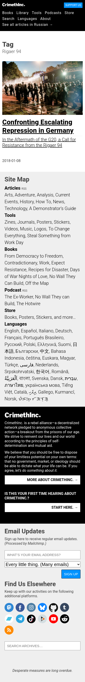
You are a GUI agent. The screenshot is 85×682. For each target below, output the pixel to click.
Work (44, 263)
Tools (37, 13)
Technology (16, 208)
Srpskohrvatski (19, 371)
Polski (29, 344)
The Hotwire (28, 303)
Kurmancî (64, 392)
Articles (12, 188)
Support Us (73, 5)
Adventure (25, 195)
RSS (24, 188)
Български (27, 351)
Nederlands (46, 365)
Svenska (40, 378)
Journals (26, 222)
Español (29, 331)
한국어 (42, 371)
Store (69, 13)
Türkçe (11, 365)
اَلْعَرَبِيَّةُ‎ (11, 378)
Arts (9, 195)
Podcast (13, 290)
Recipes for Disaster (48, 269)
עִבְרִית (71, 378)
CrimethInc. (13, 4)
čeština (33, 358)
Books (7, 13)
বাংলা (24, 378)
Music (26, 229)
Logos (40, 229)
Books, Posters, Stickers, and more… (40, 317)
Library (23, 13)
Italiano (46, 331)
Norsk (10, 398)
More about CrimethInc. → (52, 480)
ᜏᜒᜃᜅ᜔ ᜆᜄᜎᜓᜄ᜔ (33, 398)
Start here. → (64, 507)
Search (8, 19)
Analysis (45, 195)
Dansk (56, 378)
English (12, 331)
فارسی (27, 365)
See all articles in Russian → (27, 24)
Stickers (62, 222)
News (58, 201)
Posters (44, 222)
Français (13, 337)
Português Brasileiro (43, 337)
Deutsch (63, 331)
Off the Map (37, 283)
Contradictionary (21, 263)
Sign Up (71, 574)
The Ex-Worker (19, 297)
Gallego (45, 392)
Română (59, 371)
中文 (44, 351)
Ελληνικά (46, 344)
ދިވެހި (32, 392)
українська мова (42, 385)
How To (43, 201)
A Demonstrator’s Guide (52, 208)
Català (20, 392)
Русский (13, 344)
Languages (27, 19)
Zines (10, 222)
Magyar (67, 358)
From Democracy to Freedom (34, 256)
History (27, 201)
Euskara (50, 358)
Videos (11, 229)
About (45, 19)
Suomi (64, 344)
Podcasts (53, 13)
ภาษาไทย (14, 385)
